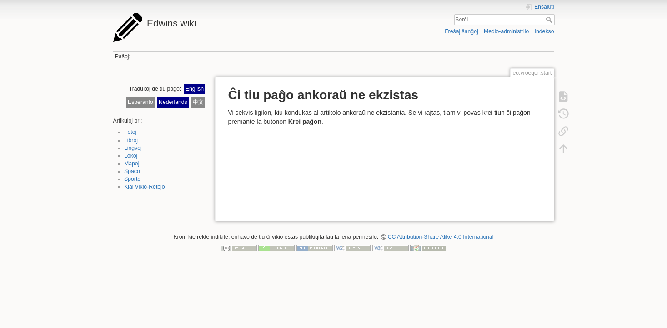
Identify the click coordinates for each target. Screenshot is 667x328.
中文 (198, 102)
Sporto (132, 179)
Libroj (131, 140)
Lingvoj (133, 148)
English (195, 89)
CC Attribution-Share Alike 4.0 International (441, 237)
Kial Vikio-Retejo (144, 187)
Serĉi (550, 19)
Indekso (544, 31)
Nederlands (173, 102)
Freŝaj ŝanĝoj (461, 31)
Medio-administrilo (506, 31)
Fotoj (130, 132)
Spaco (132, 171)
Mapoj (131, 163)
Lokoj (130, 156)
